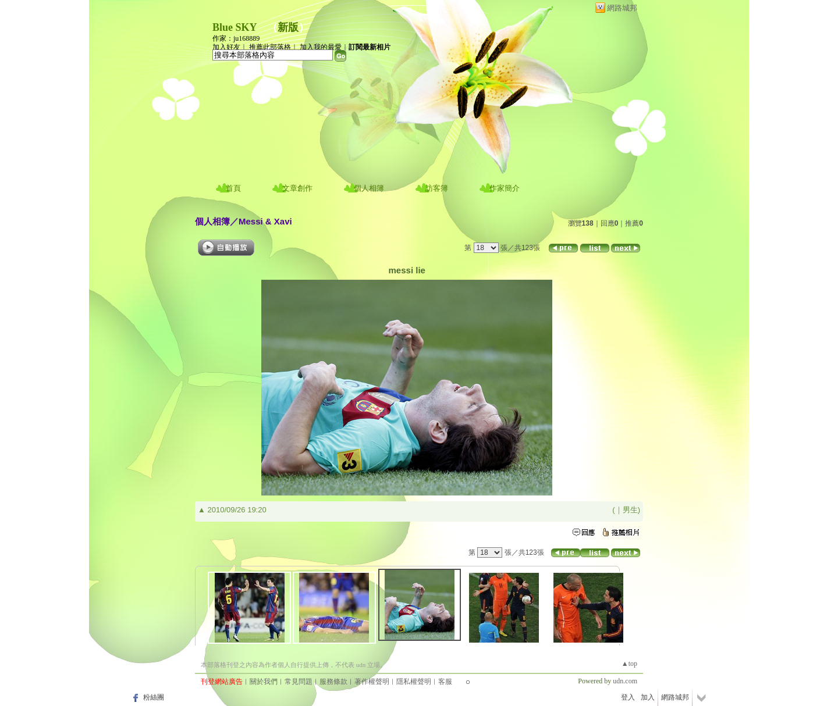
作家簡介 (504, 188)
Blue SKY (234, 27)
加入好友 (226, 47)
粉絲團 (153, 697)
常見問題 (299, 682)
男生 (630, 509)
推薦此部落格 (270, 47)
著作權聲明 (371, 682)
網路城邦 (622, 7)
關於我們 (264, 682)
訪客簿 (436, 188)
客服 (445, 682)
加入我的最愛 (321, 47)
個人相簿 (369, 188)
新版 (288, 27)
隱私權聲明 (413, 682)
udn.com (625, 681)
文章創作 (297, 188)
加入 (648, 697)
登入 (628, 697)
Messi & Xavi (265, 221)
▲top (629, 663)
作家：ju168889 (236, 38)
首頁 (233, 188)
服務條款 (333, 682)
